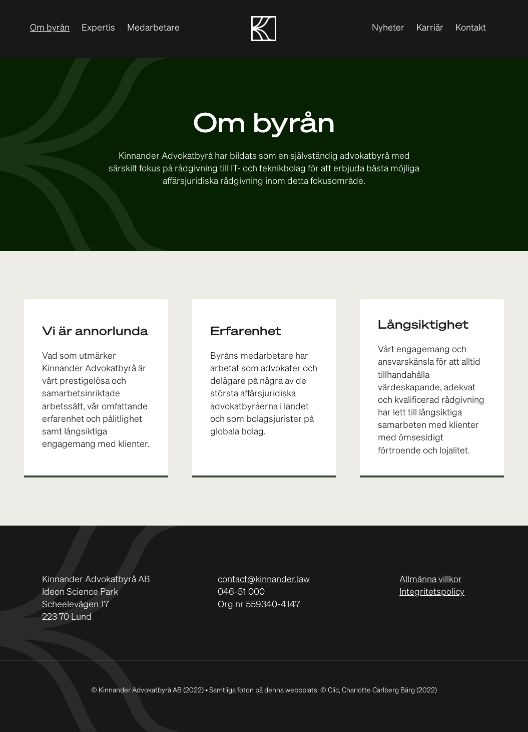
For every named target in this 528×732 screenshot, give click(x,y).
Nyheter (388, 28)
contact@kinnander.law (264, 579)
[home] (263, 28)
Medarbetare (153, 28)
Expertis (98, 28)
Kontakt (470, 28)
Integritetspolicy (431, 592)
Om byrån (50, 28)
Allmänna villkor (430, 579)
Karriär (429, 28)
